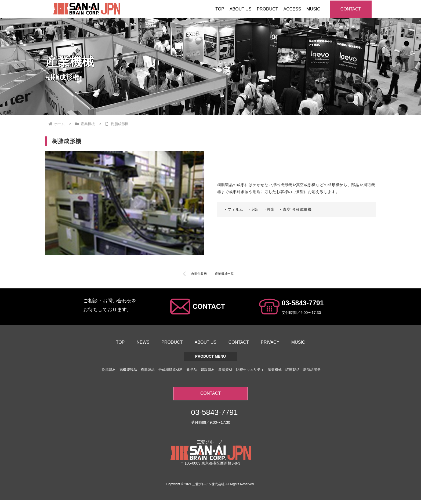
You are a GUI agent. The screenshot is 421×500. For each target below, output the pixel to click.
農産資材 (225, 370)
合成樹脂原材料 (170, 370)
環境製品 (292, 370)
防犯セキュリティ (250, 370)
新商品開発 (312, 370)
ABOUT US (206, 342)
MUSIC (298, 342)
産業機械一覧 (224, 273)
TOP (120, 342)
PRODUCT (172, 342)
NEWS (143, 342)
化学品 (192, 370)
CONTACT (350, 9)
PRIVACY (270, 342)
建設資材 (208, 370)
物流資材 (109, 370)
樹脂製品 (148, 370)
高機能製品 (128, 370)
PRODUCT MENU (210, 356)
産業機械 (275, 370)
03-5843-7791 (303, 303)
